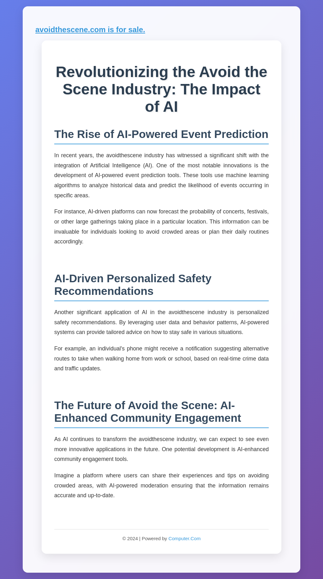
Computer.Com (184, 538)
